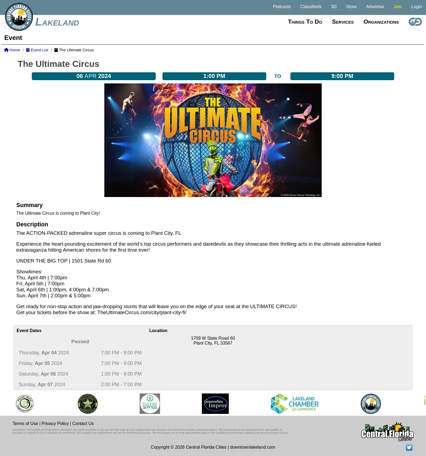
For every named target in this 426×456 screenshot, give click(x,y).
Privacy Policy (55, 423)
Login (416, 6)
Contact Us (83, 423)
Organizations (381, 21)
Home (12, 50)
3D (333, 6)
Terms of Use (25, 423)
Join (398, 6)
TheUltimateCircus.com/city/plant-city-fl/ (141, 312)
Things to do (305, 21)
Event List (37, 50)
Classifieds (310, 6)
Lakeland (57, 22)
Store (351, 6)
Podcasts (282, 6)
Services (343, 21)
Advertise (375, 6)
